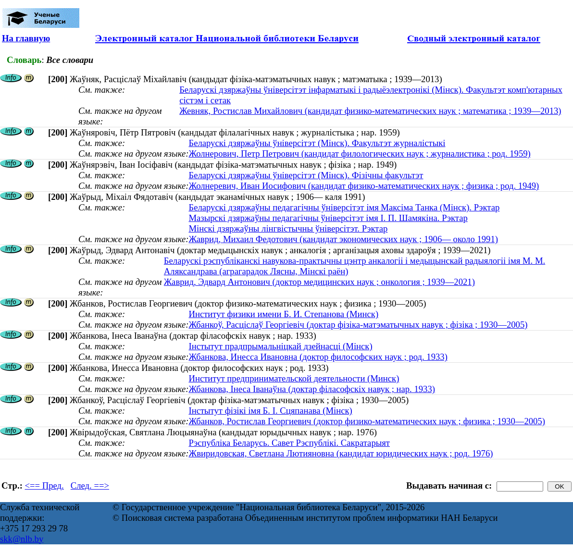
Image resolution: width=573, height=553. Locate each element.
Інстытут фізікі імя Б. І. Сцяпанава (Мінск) (270, 411)
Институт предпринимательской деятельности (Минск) (293, 378)
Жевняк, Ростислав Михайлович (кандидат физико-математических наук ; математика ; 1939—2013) (370, 111)
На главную (26, 38)
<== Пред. (44, 485)
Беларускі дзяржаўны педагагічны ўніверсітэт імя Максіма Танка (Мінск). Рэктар (343, 207)
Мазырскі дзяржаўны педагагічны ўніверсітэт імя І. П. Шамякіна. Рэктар (327, 218)
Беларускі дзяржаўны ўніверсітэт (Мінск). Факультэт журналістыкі (316, 143)
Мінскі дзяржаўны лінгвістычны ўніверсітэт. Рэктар (287, 228)
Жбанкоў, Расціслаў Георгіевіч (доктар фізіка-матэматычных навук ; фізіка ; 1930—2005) (357, 325)
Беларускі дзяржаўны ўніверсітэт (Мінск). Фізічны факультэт (305, 175)
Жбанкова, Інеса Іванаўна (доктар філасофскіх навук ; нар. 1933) (311, 389)
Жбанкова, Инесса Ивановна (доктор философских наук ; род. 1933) (317, 357)
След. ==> (90, 485)
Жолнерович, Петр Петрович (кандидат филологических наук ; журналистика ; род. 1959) (359, 153)
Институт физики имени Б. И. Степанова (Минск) (283, 314)
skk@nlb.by (21, 539)
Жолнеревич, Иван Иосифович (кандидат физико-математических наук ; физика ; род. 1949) (363, 186)
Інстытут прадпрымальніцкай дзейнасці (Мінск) (280, 346)
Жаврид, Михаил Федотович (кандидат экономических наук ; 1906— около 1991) (343, 239)
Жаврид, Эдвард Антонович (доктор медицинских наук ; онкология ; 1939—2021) (319, 282)
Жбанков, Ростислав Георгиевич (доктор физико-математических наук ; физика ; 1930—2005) (366, 421)
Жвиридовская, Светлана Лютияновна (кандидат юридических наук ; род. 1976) (340, 453)
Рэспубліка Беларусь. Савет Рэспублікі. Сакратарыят (289, 443)
